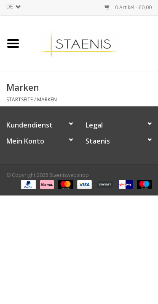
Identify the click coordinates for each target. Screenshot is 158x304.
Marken (47, 99)
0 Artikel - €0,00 (128, 7)
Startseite (19, 99)
